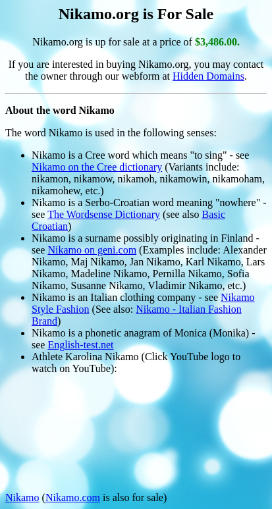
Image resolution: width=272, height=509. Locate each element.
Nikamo (22, 497)
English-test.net (80, 344)
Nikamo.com (72, 497)
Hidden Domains (208, 76)
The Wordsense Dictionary (103, 214)
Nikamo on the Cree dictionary (97, 167)
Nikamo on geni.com (91, 249)
